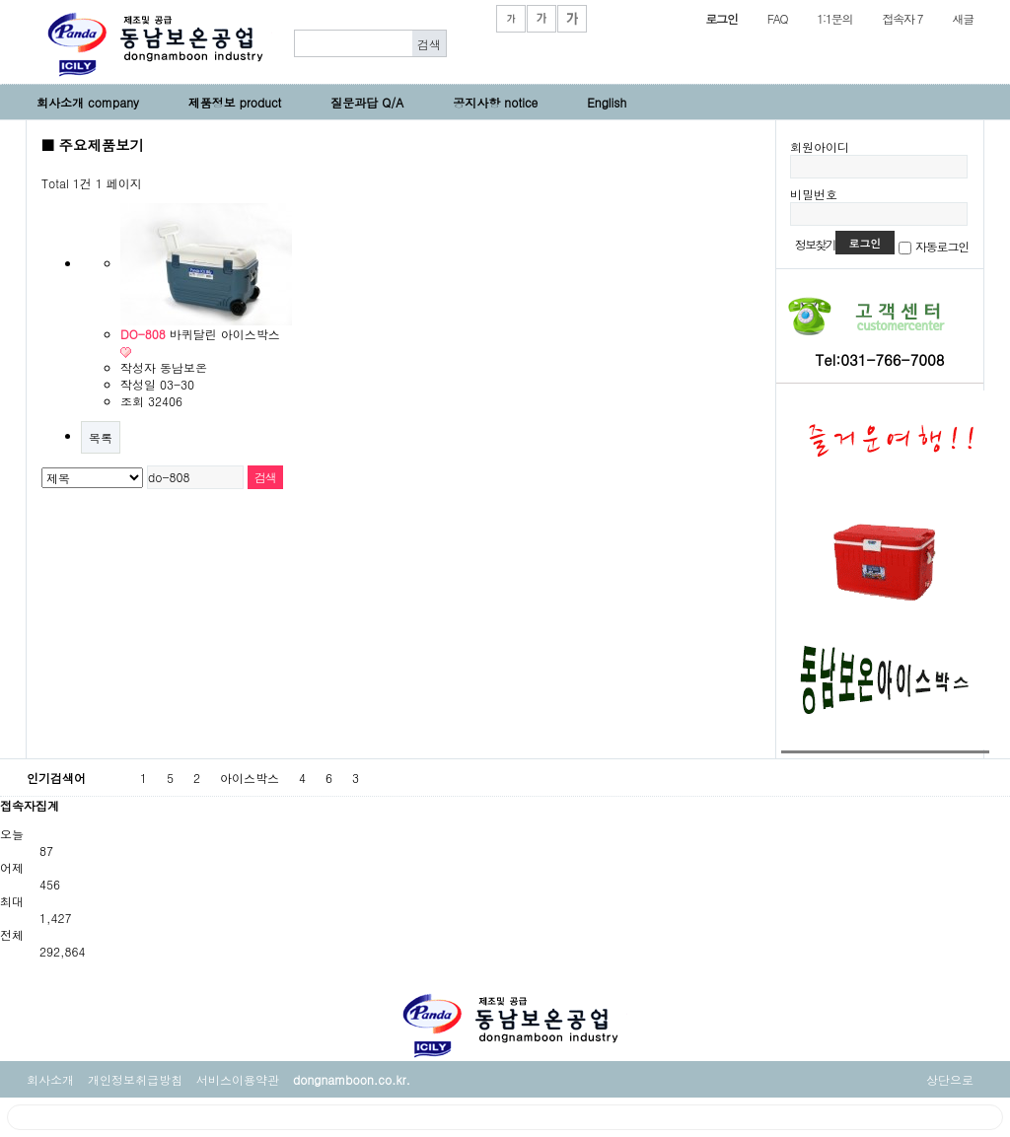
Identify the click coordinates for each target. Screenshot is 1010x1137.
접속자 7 (902, 18)
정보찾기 (815, 244)
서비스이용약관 (237, 1079)
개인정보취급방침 (135, 1079)
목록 (100, 437)
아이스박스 (249, 777)
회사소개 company (87, 102)
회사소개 (50, 1079)
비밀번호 (813, 193)
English (606, 102)
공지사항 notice (495, 102)
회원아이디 (819, 146)
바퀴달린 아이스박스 (200, 333)
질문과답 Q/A (366, 102)
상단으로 (950, 1079)
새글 (963, 18)
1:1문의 (834, 18)
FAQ (777, 18)
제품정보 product (235, 102)
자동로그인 (942, 246)
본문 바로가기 (0, 0)
